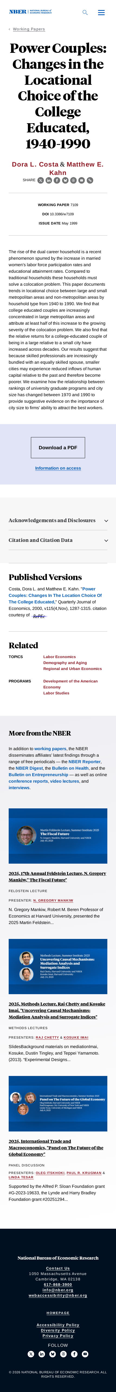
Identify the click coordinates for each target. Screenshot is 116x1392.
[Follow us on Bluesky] (52, 1354)
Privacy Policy (58, 1336)
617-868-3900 (58, 1284)
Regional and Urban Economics (72, 668)
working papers (50, 748)
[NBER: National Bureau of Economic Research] (31, 12)
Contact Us (58, 1268)
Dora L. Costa (35, 164)
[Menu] (101, 12)
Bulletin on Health (70, 768)
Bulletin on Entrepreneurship (38, 774)
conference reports (28, 781)
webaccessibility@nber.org (58, 1295)
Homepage (58, 1313)
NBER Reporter (85, 761)
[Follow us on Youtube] (85, 1354)
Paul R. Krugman (84, 1173)
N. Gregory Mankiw (53, 900)
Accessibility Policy (58, 1325)
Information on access (58, 468)
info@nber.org (58, 1290)
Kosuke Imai (76, 1037)
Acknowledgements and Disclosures (52, 520)
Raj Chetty (47, 1037)
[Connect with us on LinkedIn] (41, 1354)
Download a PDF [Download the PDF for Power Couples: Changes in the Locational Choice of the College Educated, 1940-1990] (58, 447)
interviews (19, 787)
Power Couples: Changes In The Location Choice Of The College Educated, (55, 595)
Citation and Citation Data (41, 540)
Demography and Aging (65, 663)
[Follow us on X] (31, 1354)
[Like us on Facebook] (74, 1354)
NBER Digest (29, 768)
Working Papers (29, 29)
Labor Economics (59, 657)
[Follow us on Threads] (63, 1354)
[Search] (85, 12)
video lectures (64, 781)
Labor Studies (56, 693)
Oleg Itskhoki (50, 1173)
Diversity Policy (58, 1330)
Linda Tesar (21, 1177)
